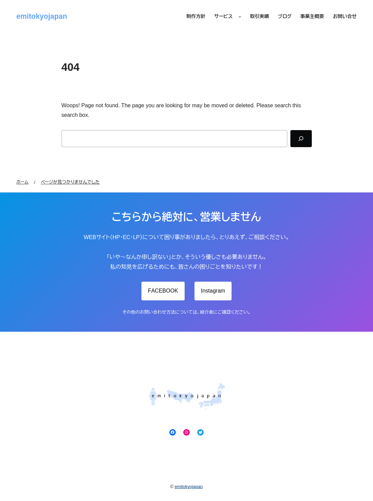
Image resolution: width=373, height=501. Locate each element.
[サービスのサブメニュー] (239, 16)
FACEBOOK (163, 291)
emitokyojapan (41, 16)
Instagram (213, 291)
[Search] (300, 138)
